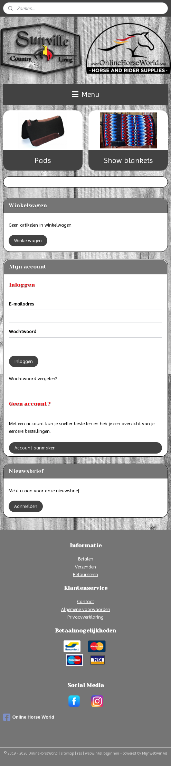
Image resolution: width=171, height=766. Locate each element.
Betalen (85, 559)
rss (79, 753)
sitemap (67, 753)
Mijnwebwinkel (154, 753)
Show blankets (128, 160)
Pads (43, 160)
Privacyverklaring (85, 617)
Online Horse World (28, 717)
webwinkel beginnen (102, 753)
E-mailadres (21, 304)
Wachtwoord (22, 331)
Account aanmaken (35, 447)
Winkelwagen (28, 240)
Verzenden (85, 566)
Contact (85, 601)
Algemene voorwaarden (85, 609)
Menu (85, 94)
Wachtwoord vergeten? (33, 378)
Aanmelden (25, 506)
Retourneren (85, 574)
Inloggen (24, 361)
